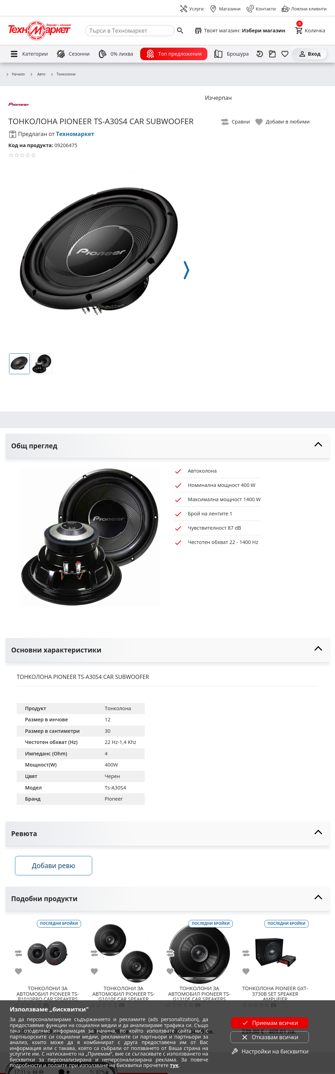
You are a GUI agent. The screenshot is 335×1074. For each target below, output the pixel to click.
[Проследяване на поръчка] (272, 53)
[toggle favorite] (283, 122)
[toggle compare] (236, 122)
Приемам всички (269, 1023)
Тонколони (63, 74)
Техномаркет (75, 134)
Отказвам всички (269, 1037)
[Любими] (284, 53)
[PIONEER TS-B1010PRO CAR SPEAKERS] (47, 952)
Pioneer (114, 798)
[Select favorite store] (239, 30)
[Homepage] (39, 30)
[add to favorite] (22, 972)
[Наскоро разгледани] (259, 53)
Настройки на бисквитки (270, 1051)
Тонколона (118, 708)
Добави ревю (55, 867)
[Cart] (310, 30)
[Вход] (309, 53)
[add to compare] (22, 954)
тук (174, 1065)
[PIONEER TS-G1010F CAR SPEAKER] (123, 952)
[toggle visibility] (167, 446)
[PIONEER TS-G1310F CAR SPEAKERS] (199, 952)
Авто (37, 74)
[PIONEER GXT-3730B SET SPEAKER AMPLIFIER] (275, 952)
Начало (15, 74)
